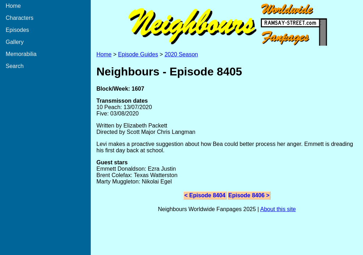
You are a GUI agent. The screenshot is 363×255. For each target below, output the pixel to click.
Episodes (17, 30)
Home (13, 6)
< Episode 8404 (204, 195)
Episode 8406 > (248, 195)
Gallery (15, 42)
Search (15, 66)
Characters (19, 18)
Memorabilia (21, 54)
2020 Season (181, 54)
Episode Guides (138, 54)
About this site (278, 209)
